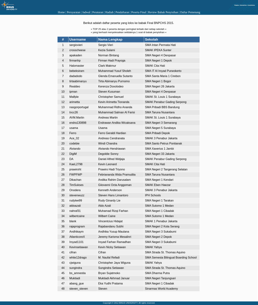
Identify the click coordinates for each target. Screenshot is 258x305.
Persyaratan (73, 12)
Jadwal (86, 12)
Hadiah (109, 12)
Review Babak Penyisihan (163, 12)
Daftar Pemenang (190, 12)
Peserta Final (138, 12)
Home (61, 12)
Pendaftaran (122, 12)
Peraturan (97, 12)
